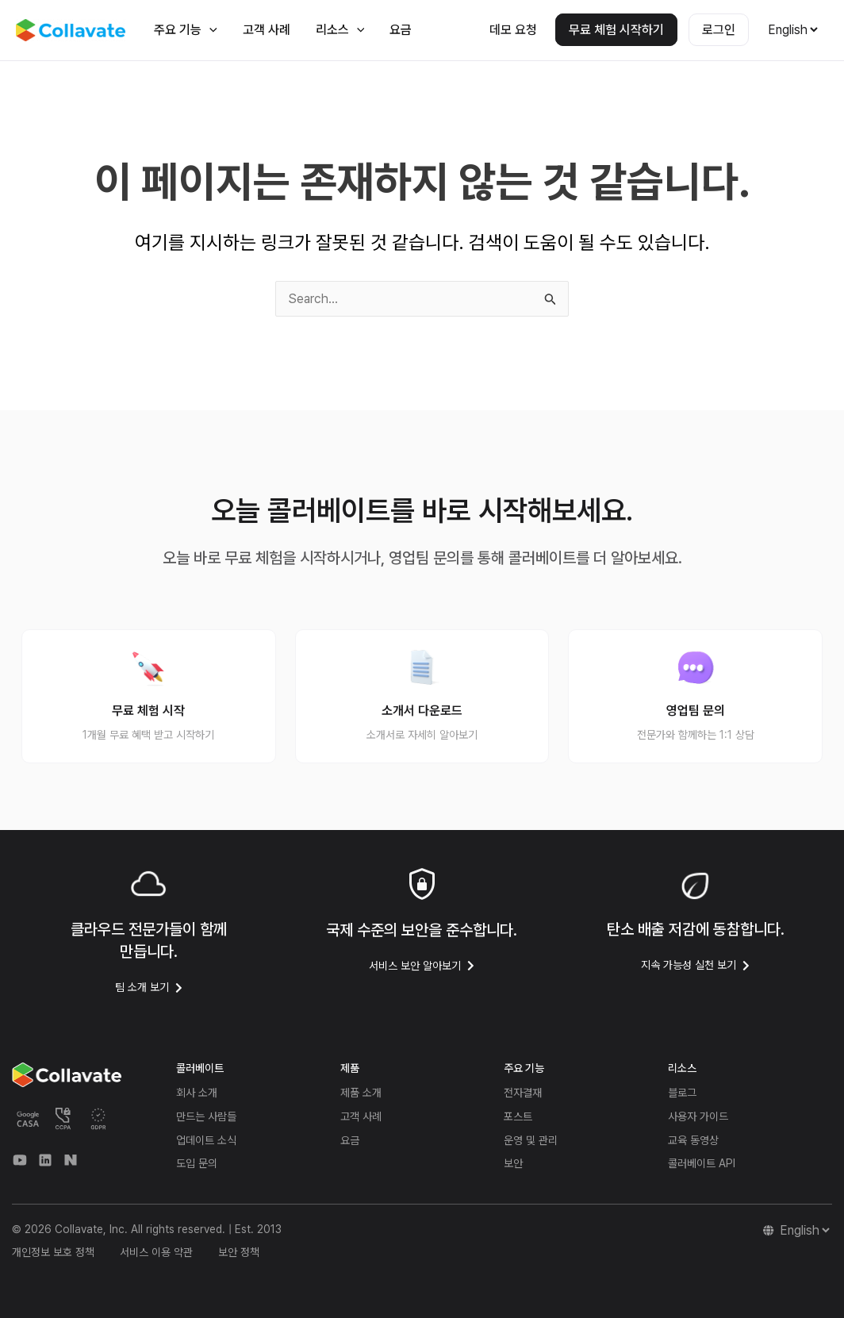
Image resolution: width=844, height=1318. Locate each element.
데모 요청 (513, 29)
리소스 (340, 29)
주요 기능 (185, 29)
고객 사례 (266, 29)
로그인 (718, 29)
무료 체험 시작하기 (616, 29)
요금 (400, 29)
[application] (209, 29)
